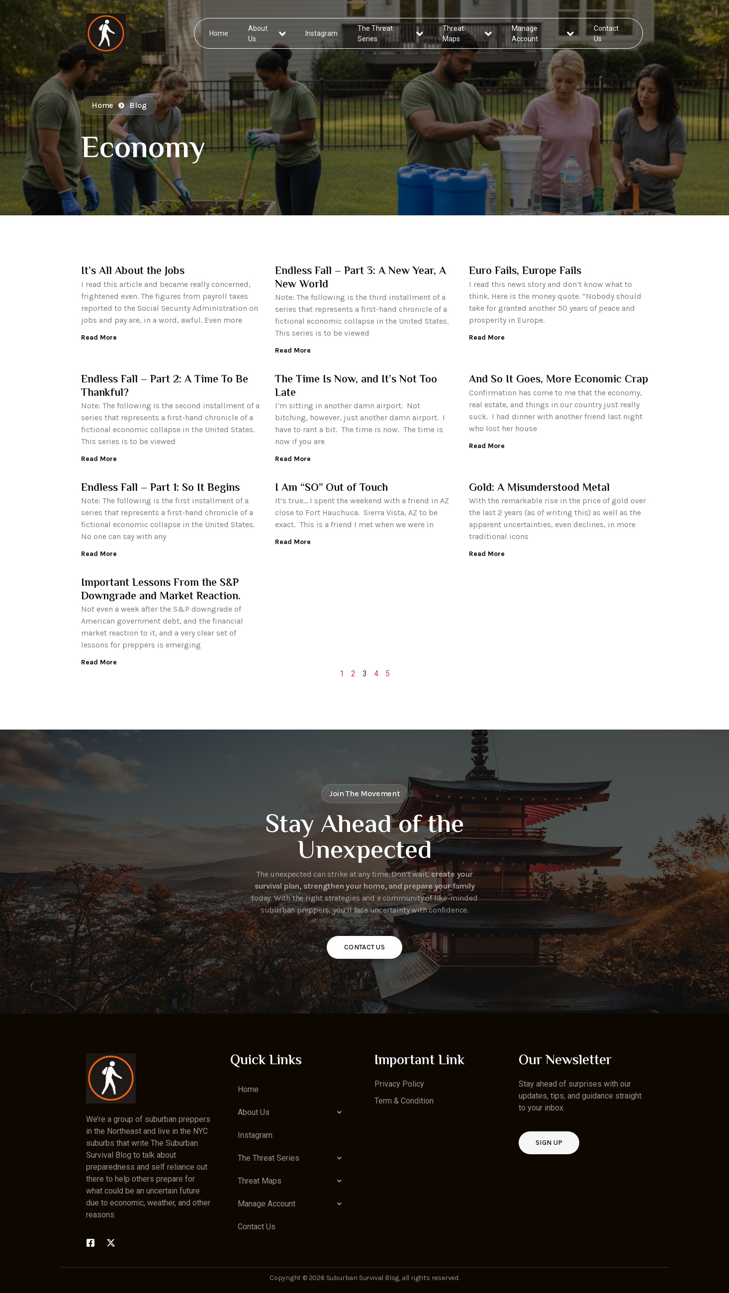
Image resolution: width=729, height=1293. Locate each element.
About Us (267, 33)
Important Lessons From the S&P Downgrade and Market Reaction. (161, 590)
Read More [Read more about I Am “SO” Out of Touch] (293, 542)
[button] (292, 1112)
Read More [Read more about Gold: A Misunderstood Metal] (487, 554)
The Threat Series (390, 33)
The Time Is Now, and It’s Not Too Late (356, 386)
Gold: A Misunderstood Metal (539, 488)
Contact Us (605, 33)
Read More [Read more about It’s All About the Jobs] (99, 337)
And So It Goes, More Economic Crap (558, 379)
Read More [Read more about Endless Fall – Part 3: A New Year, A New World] (293, 350)
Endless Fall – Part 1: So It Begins (160, 488)
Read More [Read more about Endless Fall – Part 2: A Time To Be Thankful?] (99, 459)
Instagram (322, 33)
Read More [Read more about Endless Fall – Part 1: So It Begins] (99, 554)
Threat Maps (467, 33)
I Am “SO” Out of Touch (331, 488)
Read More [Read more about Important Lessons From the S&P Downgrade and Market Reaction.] (99, 662)
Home (219, 33)
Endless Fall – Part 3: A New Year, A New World (360, 278)
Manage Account (543, 33)
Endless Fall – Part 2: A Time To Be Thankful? (164, 386)
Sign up (549, 1142)
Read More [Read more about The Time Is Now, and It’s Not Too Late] (293, 459)
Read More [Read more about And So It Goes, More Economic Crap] (487, 446)
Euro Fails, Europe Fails (525, 271)
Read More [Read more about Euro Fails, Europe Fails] (487, 337)
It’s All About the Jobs (132, 271)
